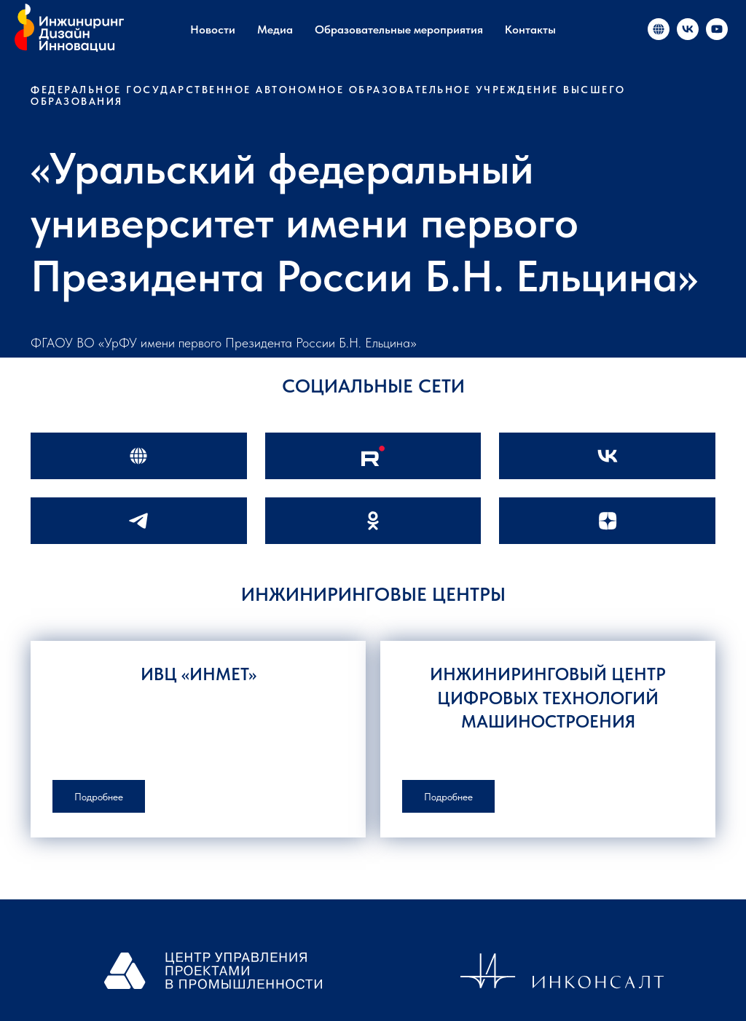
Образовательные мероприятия (399, 29)
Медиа (275, 29)
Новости (212, 29)
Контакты (530, 29)
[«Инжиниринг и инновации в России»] (659, 29)
